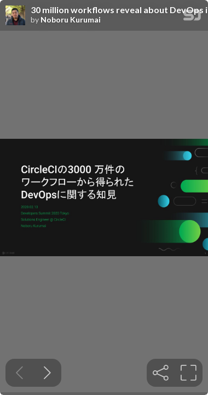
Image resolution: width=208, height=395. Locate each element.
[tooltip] (160, 372)
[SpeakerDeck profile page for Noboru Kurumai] (15, 15)
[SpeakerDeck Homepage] (192, 17)
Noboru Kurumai (71, 20)
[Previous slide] (19, 372)
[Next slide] (47, 372)
